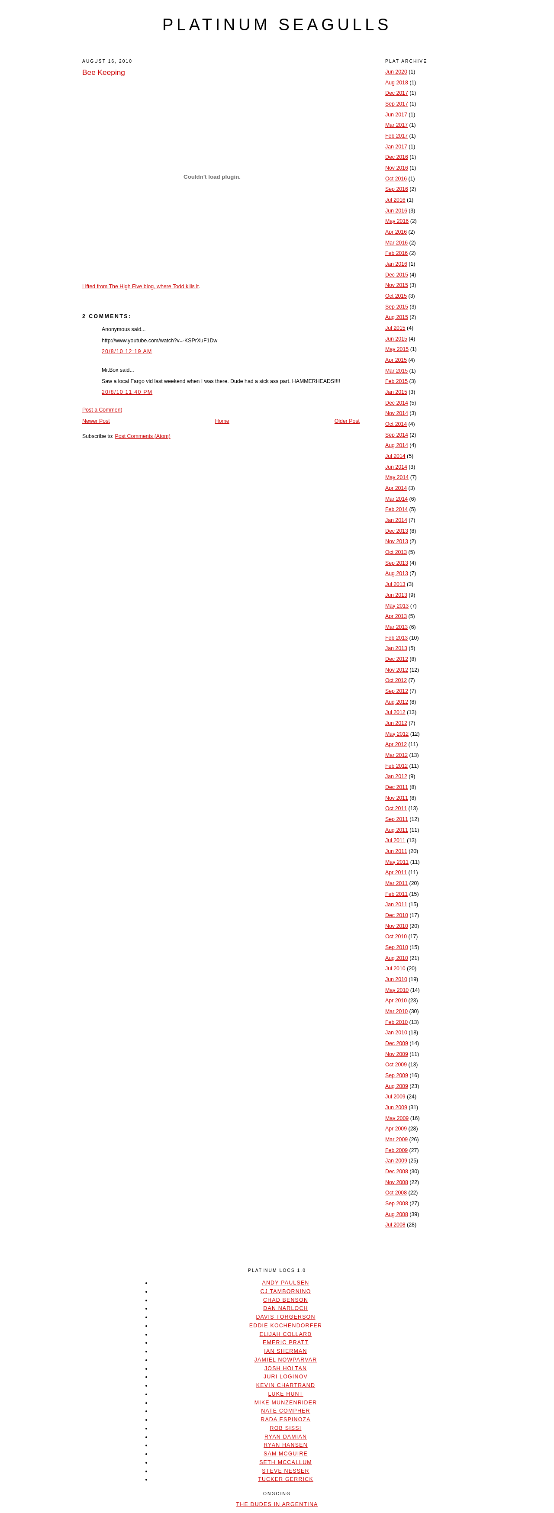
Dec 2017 (396, 93)
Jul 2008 (395, 1225)
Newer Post (96, 421)
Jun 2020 (396, 72)
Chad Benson (285, 1300)
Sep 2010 (396, 947)
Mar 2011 (396, 883)
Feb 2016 (396, 253)
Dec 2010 (396, 915)
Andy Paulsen (285, 1283)
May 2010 (397, 990)
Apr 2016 (396, 232)
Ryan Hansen (286, 1445)
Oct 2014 (396, 424)
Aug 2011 (396, 830)
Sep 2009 (396, 1075)
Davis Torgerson (285, 1317)
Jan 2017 (396, 147)
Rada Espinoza (286, 1419)
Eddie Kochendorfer (285, 1326)
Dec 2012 (396, 659)
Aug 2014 (396, 445)
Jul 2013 (395, 584)
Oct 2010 (396, 937)
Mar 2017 (396, 125)
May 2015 (397, 349)
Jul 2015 (395, 328)
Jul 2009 (395, 1097)
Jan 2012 (396, 776)
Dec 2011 (396, 787)
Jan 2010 (396, 1033)
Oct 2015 (396, 296)
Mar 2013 (396, 627)
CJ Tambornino (285, 1291)
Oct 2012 (396, 680)
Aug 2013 (396, 573)
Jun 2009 (396, 1107)
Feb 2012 (396, 766)
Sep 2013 (396, 563)
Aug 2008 (396, 1214)
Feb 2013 (396, 638)
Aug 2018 (396, 83)
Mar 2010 (396, 1011)
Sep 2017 (396, 104)
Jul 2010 (395, 969)
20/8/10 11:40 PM (127, 392)
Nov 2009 (396, 1054)
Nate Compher (285, 1411)
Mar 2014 (396, 499)
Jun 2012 (396, 723)
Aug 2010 (396, 958)
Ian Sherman (285, 1351)
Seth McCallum (285, 1462)
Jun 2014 (396, 467)
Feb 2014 (396, 509)
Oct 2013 (396, 552)
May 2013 (397, 606)
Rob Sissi (286, 1428)
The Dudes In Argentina (277, 1504)
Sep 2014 (396, 435)
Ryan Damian (285, 1437)
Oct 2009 (396, 1065)
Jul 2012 (395, 712)
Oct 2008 (396, 1193)
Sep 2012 (396, 691)
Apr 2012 (396, 744)
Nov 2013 (396, 541)
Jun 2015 (396, 339)
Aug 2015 (396, 317)
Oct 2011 (396, 808)
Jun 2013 (396, 595)
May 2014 (397, 477)
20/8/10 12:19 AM (127, 351)
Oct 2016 (396, 179)
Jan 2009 (396, 1161)
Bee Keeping (103, 72)
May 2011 (397, 862)
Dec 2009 (396, 1043)
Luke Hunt (285, 1394)
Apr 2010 (396, 1001)
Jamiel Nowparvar (285, 1360)
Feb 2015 (396, 381)
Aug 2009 (396, 1086)
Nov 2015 (396, 285)
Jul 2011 (395, 840)
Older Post (347, 421)
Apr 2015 (396, 360)
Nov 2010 (396, 926)
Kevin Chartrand (285, 1385)
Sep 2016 (396, 189)
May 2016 (397, 221)
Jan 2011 (396, 904)
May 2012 (397, 734)
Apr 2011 (396, 872)
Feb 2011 (396, 894)
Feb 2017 (396, 136)
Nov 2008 (396, 1182)
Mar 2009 (396, 1139)
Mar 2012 (396, 755)
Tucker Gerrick (285, 1479)
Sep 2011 (396, 819)
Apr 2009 (396, 1129)
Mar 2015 (396, 371)
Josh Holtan (285, 1368)
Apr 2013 (396, 616)
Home (222, 421)
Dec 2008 (396, 1172)
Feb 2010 (396, 1022)
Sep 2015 (396, 307)
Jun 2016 (396, 211)
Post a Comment (102, 410)
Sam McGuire (286, 1454)
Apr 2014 (396, 488)
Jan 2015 (396, 392)
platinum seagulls (277, 25)
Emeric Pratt (286, 1342)
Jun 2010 (396, 979)
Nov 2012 (396, 670)
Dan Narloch (285, 1308)
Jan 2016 (396, 264)
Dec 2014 (396, 403)
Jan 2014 (396, 520)
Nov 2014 (396, 413)
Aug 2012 (396, 702)
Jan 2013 (396, 648)
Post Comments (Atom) (142, 436)
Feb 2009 (396, 1150)
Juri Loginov (286, 1377)
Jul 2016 (395, 200)
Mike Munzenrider (285, 1403)
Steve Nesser (285, 1471)
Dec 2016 (396, 157)
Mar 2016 (396, 243)
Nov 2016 (396, 168)
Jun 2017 (396, 115)
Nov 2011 (396, 798)
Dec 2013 (396, 531)
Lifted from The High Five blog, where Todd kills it (140, 286)
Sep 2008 (396, 1204)
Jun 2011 (396, 851)
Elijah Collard (286, 1334)
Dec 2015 (396, 275)
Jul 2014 (395, 456)
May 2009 (397, 1118)
